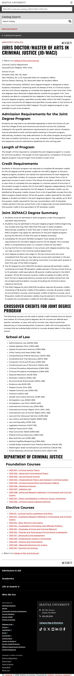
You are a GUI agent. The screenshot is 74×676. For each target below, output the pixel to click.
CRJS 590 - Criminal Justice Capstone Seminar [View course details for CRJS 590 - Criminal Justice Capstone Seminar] (30, 502)
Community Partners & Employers (14, 611)
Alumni (4, 608)
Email (4, 633)
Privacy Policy (6, 661)
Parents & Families (8, 620)
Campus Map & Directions (51, 623)
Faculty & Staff (7, 617)
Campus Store (7, 638)
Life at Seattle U (10, 586)
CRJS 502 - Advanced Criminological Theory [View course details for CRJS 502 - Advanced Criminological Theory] (28, 473)
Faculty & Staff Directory (11, 644)
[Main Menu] (71, 2)
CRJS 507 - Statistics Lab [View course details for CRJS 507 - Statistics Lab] (20, 489)
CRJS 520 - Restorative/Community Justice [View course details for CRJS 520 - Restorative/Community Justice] (28, 545)
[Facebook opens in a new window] (64, 629)
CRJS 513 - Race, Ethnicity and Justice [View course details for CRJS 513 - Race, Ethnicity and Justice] (26, 523)
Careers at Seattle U (9, 641)
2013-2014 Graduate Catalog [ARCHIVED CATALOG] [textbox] (25, 9)
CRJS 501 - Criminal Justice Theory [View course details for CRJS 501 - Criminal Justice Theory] (24, 470)
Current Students (8, 614)
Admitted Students (9, 606)
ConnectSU (6, 635)
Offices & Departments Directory (13, 647)
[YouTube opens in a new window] (53, 629)
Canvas (4, 627)
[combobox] (37, 9)
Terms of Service (7, 664)
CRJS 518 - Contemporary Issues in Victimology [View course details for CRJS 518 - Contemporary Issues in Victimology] (30, 539)
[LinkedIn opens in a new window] (57, 629)
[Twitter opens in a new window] (48, 629)
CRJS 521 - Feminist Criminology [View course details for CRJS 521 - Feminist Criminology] (23, 548)
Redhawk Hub (7, 624)
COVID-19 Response (9, 650)
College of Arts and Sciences (26, 61)
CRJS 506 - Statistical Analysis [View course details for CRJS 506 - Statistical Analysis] (22, 486)
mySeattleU (6, 630)
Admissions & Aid (11, 570)
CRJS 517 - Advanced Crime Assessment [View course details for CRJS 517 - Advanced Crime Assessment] (27, 535)
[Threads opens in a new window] (44, 629)
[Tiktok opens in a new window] (40, 629)
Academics (8, 578)
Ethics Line (6, 670)
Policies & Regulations (9, 658)
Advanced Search (9, 29)
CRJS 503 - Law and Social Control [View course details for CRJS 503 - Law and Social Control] (24, 477)
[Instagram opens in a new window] (60, 629)
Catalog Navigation (12, 35)
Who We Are (9, 594)
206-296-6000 (47, 616)
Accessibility (6, 667)
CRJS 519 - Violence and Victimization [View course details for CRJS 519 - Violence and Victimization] (26, 542)
